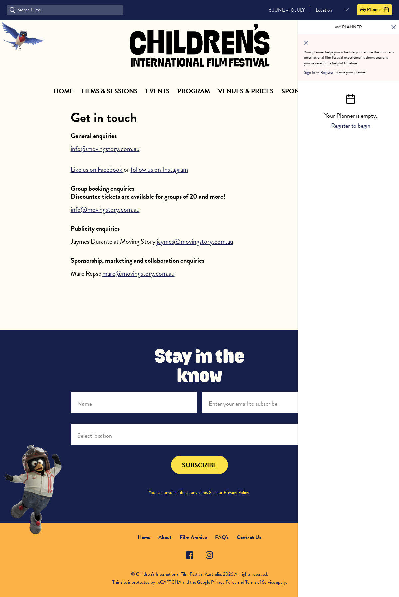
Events (157, 91)
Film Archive (193, 537)
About (334, 91)
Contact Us (249, 537)
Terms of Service (260, 582)
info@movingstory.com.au (105, 149)
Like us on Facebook (97, 169)
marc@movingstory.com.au (138, 273)
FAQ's (222, 537)
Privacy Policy (236, 492)
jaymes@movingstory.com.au (195, 241)
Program (193, 91)
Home (64, 91)
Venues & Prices (246, 91)
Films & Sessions (109, 91)
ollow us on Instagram (160, 169)
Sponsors (298, 91)
